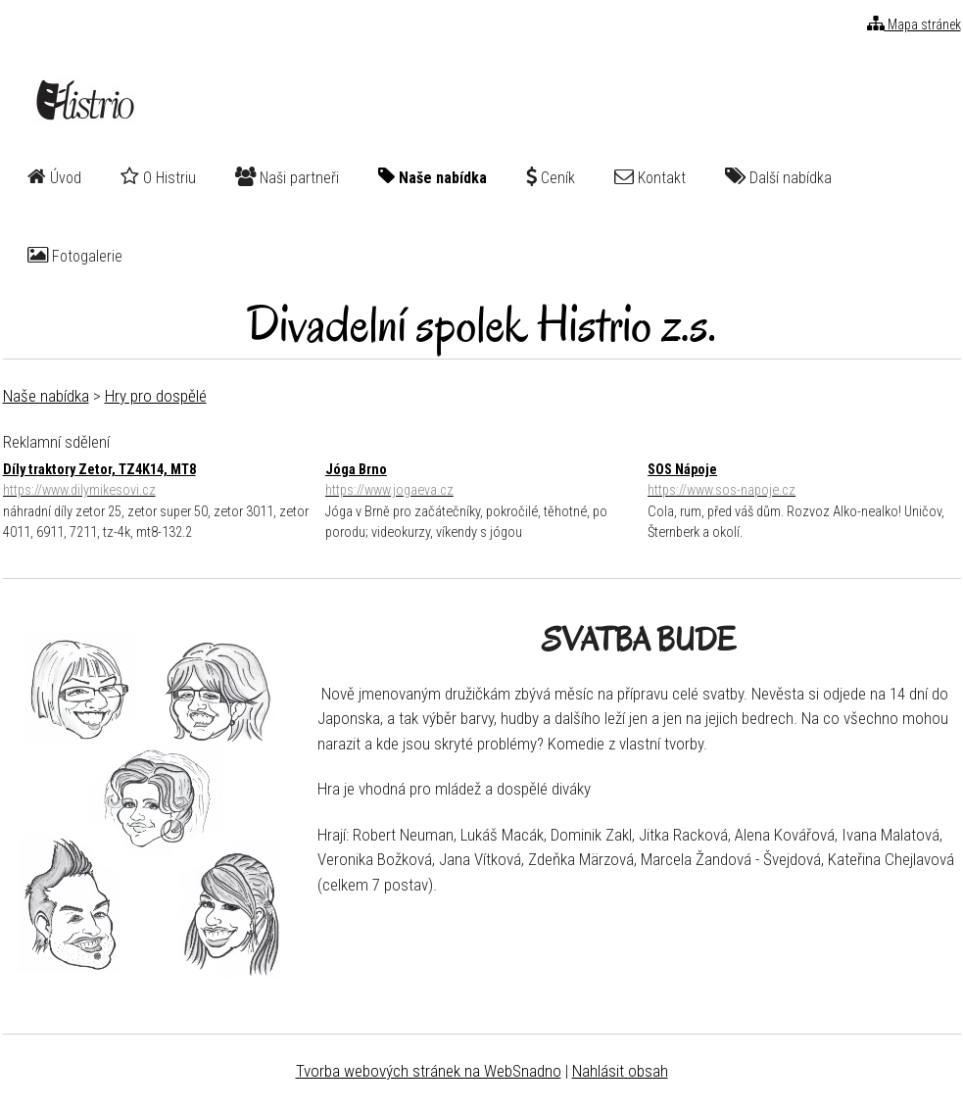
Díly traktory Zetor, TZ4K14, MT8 (159, 481)
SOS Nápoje (804, 481)
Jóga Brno (481, 481)
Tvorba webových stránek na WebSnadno (428, 1071)
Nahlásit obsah (620, 1071)
